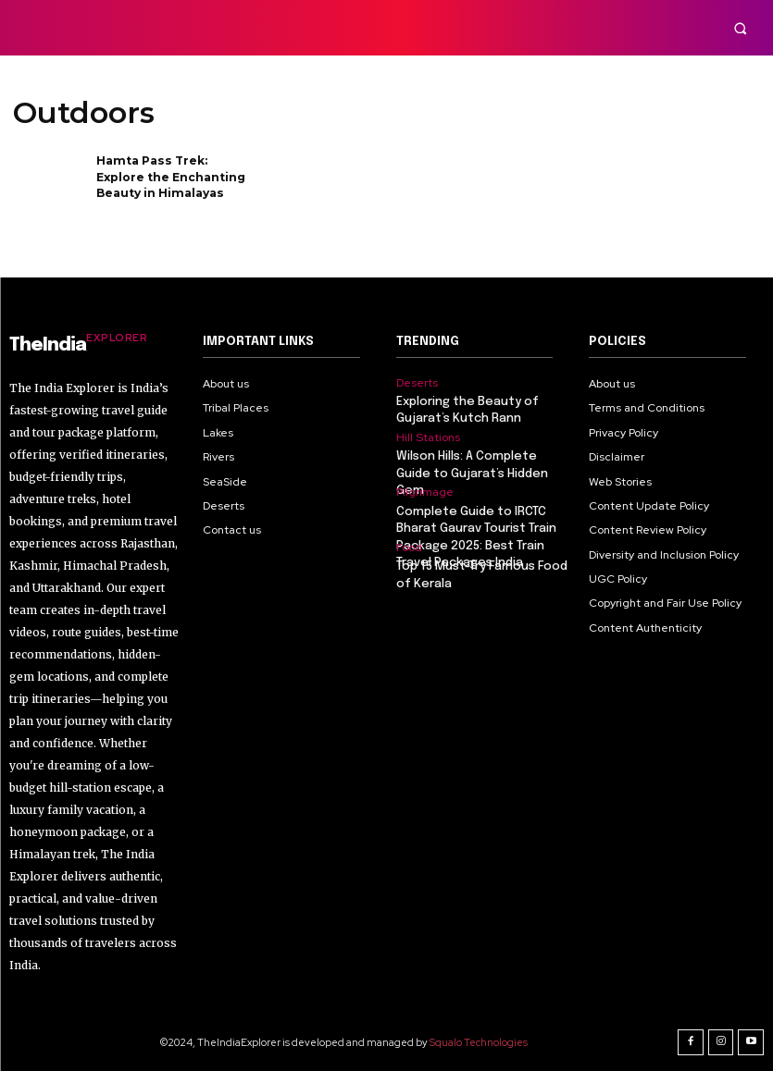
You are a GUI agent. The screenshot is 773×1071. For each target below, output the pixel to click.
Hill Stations (427, 437)
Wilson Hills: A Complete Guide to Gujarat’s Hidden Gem (472, 473)
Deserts (417, 382)
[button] (740, 28)
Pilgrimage (425, 492)
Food (409, 547)
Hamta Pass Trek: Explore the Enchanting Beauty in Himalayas (170, 175)
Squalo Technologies (479, 1042)
